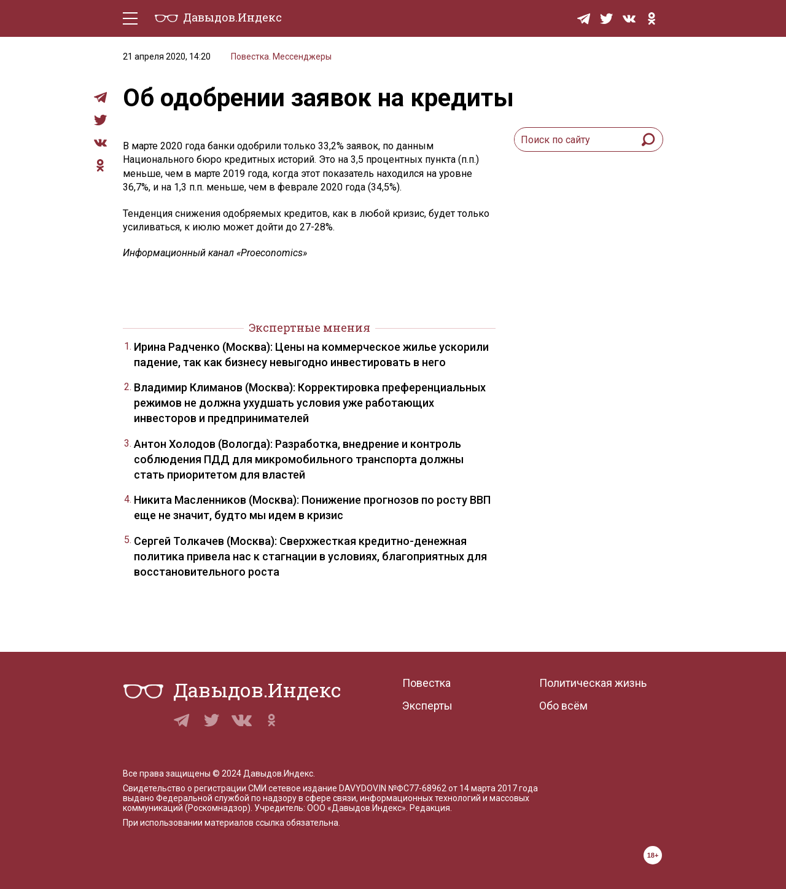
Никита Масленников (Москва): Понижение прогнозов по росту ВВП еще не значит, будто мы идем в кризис (312, 507)
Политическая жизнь (593, 682)
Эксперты (427, 705)
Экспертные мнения (309, 327)
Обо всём (563, 705)
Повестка (426, 682)
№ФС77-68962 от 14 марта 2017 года (463, 788)
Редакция (430, 808)
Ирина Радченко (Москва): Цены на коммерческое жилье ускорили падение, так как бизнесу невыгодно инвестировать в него (311, 354)
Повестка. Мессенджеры (281, 56)
